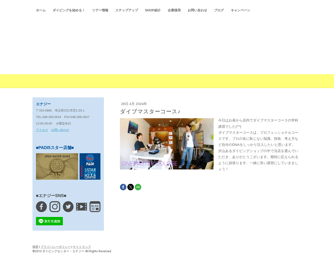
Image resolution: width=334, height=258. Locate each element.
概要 (35, 246)
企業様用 (174, 10)
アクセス (42, 130)
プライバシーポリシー (56, 246)
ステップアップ (126, 10)
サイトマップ (82, 246)
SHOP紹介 (153, 10)
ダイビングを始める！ (69, 10)
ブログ (219, 10)
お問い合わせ (197, 10)
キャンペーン (240, 10)
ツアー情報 (100, 10)
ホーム (41, 10)
